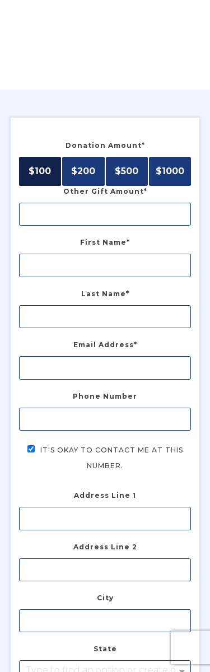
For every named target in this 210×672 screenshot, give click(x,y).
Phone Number (105, 396)
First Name (103, 242)
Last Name (103, 294)
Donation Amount (104, 145)
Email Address (103, 344)
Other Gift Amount (103, 191)
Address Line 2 (105, 547)
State (105, 649)
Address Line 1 (105, 495)
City (105, 598)
